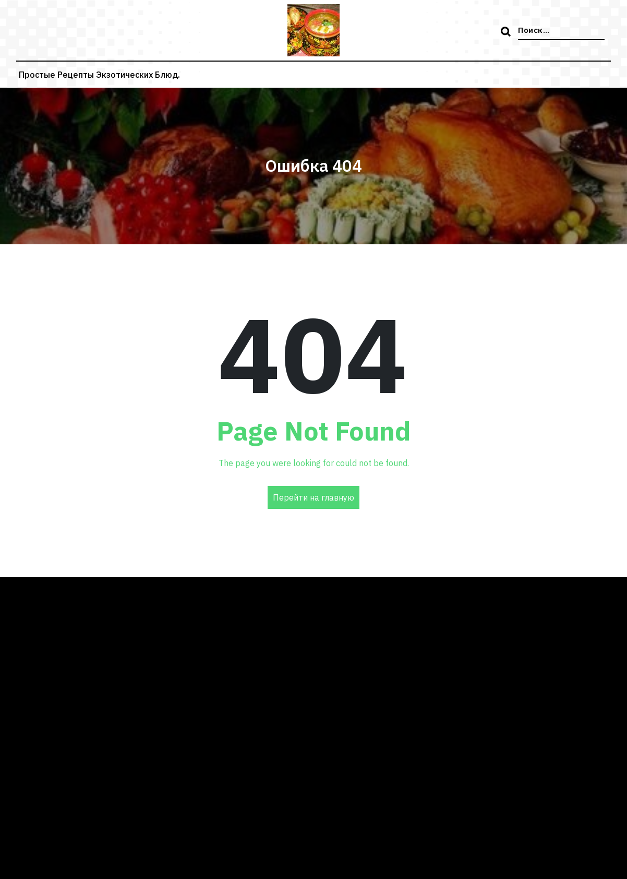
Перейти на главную (313, 497)
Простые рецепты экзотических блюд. (99, 74)
